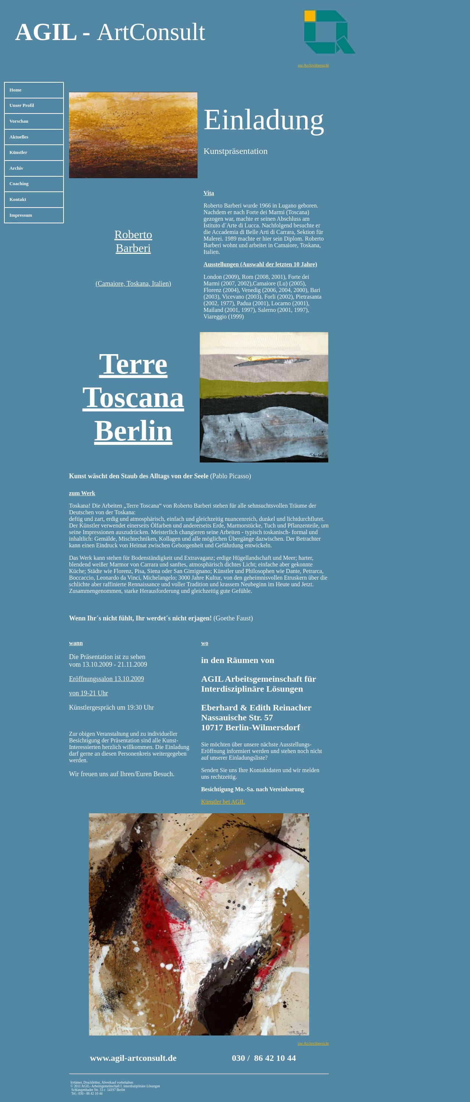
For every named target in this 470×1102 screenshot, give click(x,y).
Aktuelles (19, 137)
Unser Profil (22, 105)
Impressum (21, 215)
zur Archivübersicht (313, 65)
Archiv (16, 168)
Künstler (18, 152)
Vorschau (19, 121)
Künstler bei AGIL (223, 802)
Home (16, 90)
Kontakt (18, 199)
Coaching (19, 183)
